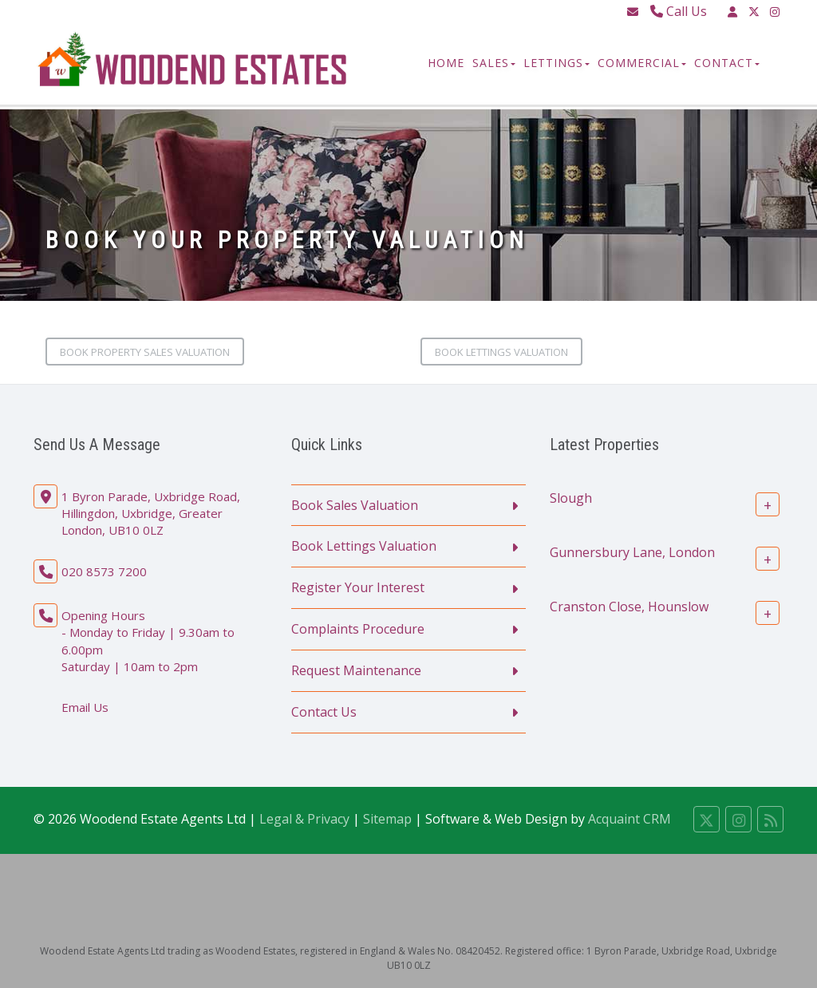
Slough (571, 497)
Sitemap (387, 819)
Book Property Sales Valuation (145, 352)
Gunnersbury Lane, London (632, 551)
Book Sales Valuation (354, 505)
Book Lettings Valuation (501, 352)
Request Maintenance (356, 670)
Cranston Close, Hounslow (629, 606)
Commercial (642, 62)
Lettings (556, 62)
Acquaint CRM (629, 819)
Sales (493, 62)
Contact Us (324, 712)
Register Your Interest (357, 587)
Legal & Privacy (304, 819)
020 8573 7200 (104, 571)
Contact (727, 62)
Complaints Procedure (357, 629)
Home (446, 62)
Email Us (85, 707)
